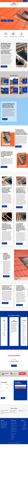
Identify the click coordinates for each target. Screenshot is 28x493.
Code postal (8, 385)
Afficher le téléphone (5, 324)
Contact (12, 438)
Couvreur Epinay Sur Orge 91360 (13, 412)
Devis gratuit (4, 206)
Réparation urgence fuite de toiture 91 (15, 81)
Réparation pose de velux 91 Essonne (25, 81)
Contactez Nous (10, 20)
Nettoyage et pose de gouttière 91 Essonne (6, 90)
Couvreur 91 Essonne (6, 81)
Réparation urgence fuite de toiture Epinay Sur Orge (23, 411)
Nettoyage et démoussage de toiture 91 (15, 90)
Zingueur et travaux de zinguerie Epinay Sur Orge (4, 411)
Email (3, 388)
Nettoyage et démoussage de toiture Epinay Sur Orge (5, 413)
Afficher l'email (5, 329)
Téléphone (8, 388)
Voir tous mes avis (14, 365)
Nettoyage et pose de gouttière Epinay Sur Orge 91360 (13, 411)
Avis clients (12, 439)
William (4, 322)
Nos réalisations (4, 20)
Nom (3, 385)
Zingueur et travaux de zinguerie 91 (25, 90)
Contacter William (4, 66)
